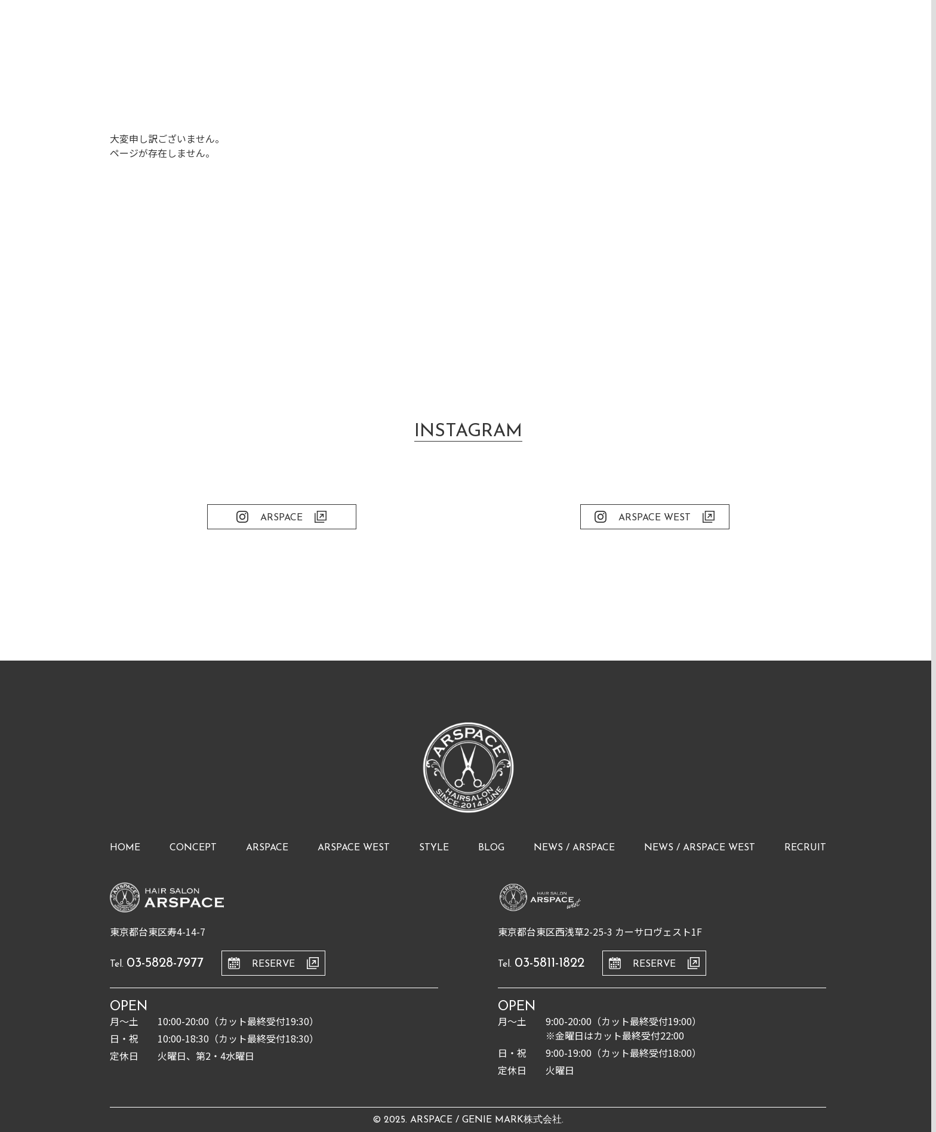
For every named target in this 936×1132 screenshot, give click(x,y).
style (434, 848)
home (125, 848)
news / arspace (574, 848)
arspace (267, 848)
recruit (805, 848)
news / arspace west (699, 848)
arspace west (354, 848)
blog (491, 848)
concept (193, 848)
